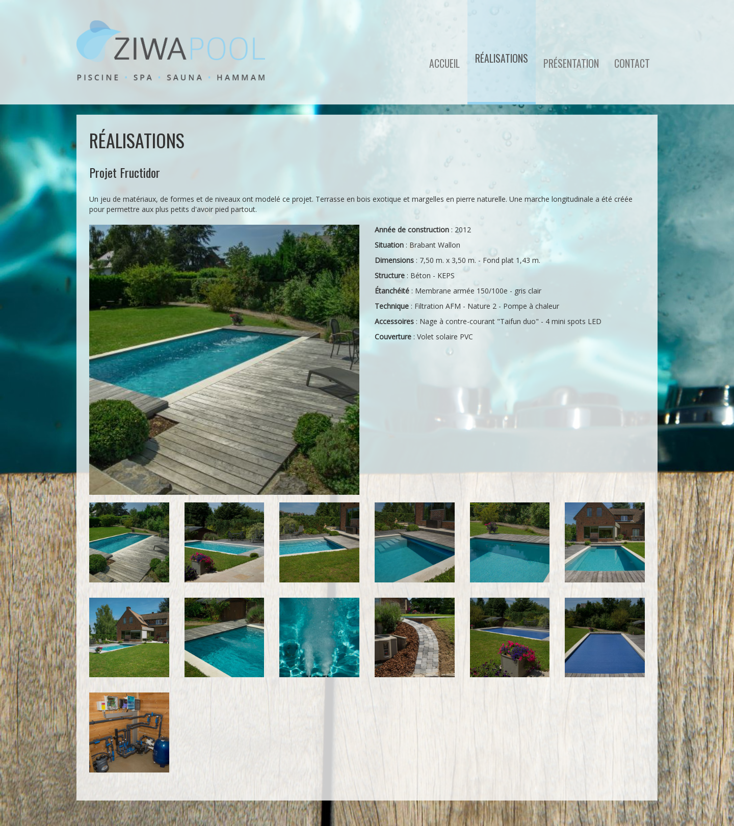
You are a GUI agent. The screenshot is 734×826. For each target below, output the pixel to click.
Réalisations (501, 58)
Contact (632, 63)
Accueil (444, 63)
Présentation (571, 63)
